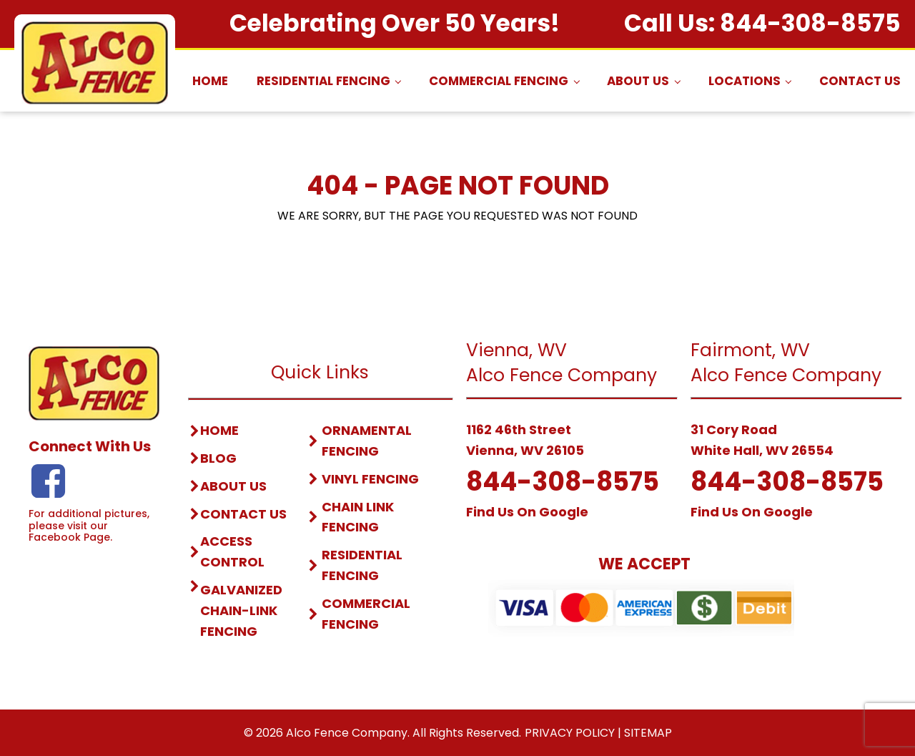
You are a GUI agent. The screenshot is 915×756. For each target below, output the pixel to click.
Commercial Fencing (498, 80)
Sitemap (648, 733)
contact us (243, 514)
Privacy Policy (570, 733)
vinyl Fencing (370, 479)
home (219, 430)
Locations (744, 80)
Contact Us (860, 80)
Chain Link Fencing (358, 517)
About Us (638, 80)
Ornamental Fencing (367, 440)
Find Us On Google (527, 512)
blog (218, 458)
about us (233, 486)
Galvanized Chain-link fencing (241, 610)
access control (232, 551)
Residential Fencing (323, 80)
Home (210, 80)
